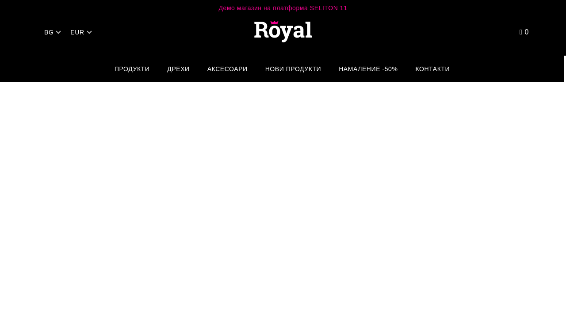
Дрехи (178, 68)
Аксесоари (227, 68)
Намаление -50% (368, 68)
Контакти (432, 68)
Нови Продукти (293, 68)
